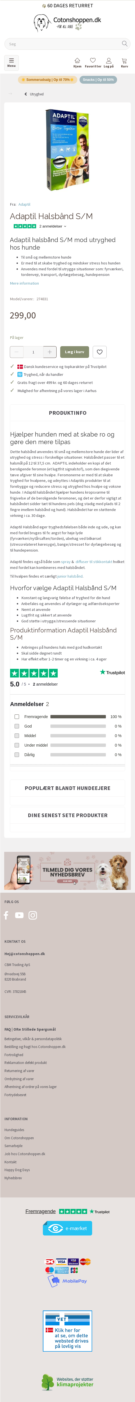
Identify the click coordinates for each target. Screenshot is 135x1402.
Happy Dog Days (17, 1169)
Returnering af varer (19, 1070)
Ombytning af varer (19, 1079)
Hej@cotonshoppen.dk (24, 953)
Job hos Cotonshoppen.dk (24, 1154)
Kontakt (10, 1162)
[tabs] (124, 64)
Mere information (24, 283)
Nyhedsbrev (13, 1178)
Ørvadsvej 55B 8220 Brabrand (15, 977)
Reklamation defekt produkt (25, 1062)
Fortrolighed (13, 1054)
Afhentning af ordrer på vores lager (30, 1086)
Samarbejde (13, 1145)
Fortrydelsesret (15, 1094)
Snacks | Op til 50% (98, 80)
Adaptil (24, 204)
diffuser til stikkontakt (94, 561)
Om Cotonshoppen (19, 1138)
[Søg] (125, 44)
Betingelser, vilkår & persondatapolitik (33, 1039)
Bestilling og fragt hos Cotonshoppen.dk (35, 1046)
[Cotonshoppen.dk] (67, 23)
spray (66, 561)
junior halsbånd (70, 576)
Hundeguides (14, 1129)
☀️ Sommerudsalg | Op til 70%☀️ (47, 80)
